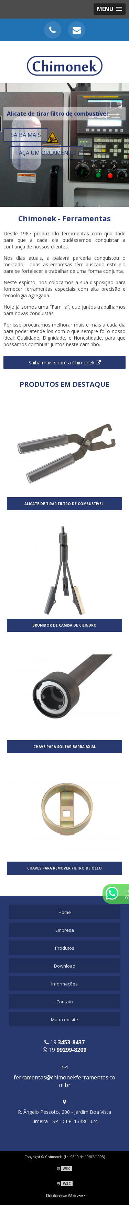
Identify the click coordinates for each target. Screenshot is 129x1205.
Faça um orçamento (46, 153)
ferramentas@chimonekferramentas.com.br (64, 1081)
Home (64, 912)
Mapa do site (64, 1019)
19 (64, 1042)
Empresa (64, 930)
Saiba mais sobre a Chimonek (65, 362)
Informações (64, 984)
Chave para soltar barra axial (64, 746)
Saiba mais (26, 135)
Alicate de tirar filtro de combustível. (64, 503)
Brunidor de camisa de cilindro (64, 625)
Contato (64, 1002)
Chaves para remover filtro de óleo (64, 868)
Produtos (64, 948)
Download (64, 966)
